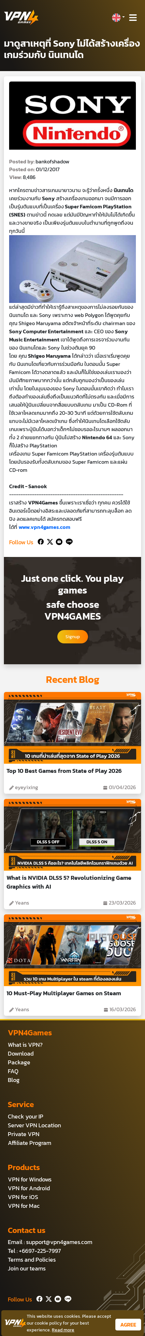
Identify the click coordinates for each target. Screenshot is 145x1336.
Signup (72, 636)
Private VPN (23, 1134)
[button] (118, 17)
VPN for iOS (23, 1197)
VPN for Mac (24, 1205)
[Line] (68, 540)
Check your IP (25, 1116)
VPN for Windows (29, 1179)
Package (19, 1062)
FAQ (13, 1071)
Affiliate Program (29, 1142)
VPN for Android (29, 1188)
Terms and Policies (32, 1259)
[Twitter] (48, 540)
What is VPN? (25, 1044)
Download (21, 1053)
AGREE (128, 1324)
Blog (14, 1079)
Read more (63, 1330)
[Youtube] (58, 540)
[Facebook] (40, 540)
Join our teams (27, 1268)
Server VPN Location (34, 1125)
